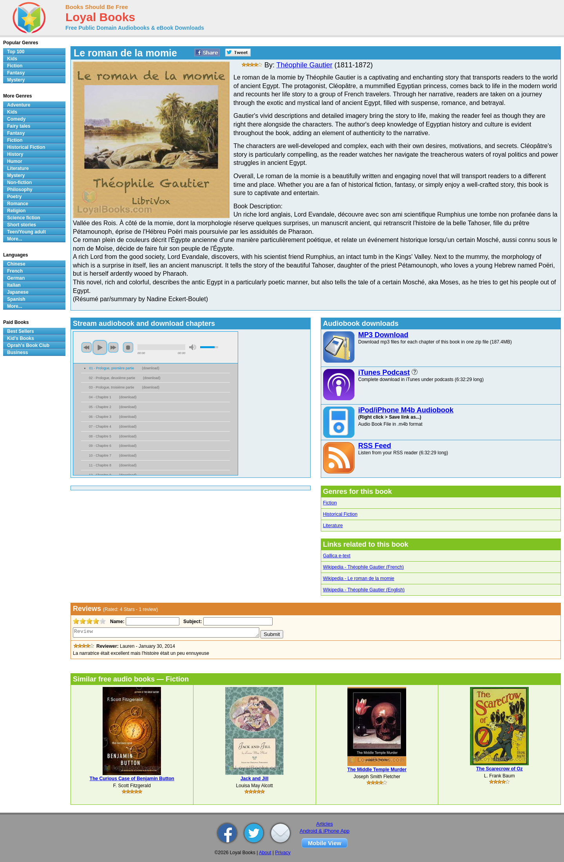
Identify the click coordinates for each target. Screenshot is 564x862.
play (100, 347)
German (16, 278)
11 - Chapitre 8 (100, 465)
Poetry (14, 196)
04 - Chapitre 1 (100, 397)
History (15, 154)
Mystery (16, 80)
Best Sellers (20, 331)
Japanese (18, 292)
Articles (324, 824)
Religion (16, 210)
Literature (333, 525)
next (113, 347)
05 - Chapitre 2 (100, 407)
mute (192, 347)
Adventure (18, 105)
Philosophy (20, 189)
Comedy (16, 119)
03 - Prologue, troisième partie (111, 387)
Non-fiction (19, 182)
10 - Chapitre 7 (100, 455)
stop (128, 347)
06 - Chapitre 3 (100, 417)
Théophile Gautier (305, 65)
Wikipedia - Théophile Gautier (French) (363, 567)
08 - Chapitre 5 (100, 436)
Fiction (330, 503)
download (150, 368)
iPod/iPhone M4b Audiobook (406, 410)
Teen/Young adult (26, 232)
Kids (12, 58)
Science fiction (23, 217)
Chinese (16, 264)
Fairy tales (18, 126)
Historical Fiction (340, 514)
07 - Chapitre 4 (100, 426)
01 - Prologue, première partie (111, 368)
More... (14, 239)
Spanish (16, 299)
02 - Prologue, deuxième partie (112, 378)
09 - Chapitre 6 (100, 446)
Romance (17, 203)
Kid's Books (20, 338)
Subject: (192, 621)
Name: (116, 621)
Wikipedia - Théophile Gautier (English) (364, 590)
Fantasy (16, 73)
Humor (14, 161)
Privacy (282, 852)
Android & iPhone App (324, 831)
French (15, 271)
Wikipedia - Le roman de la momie (358, 578)
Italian (14, 285)
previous (86, 347)
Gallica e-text (337, 555)
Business (17, 352)
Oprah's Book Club (28, 345)
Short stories (21, 225)
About (265, 852)
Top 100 (15, 51)
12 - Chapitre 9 (100, 475)
